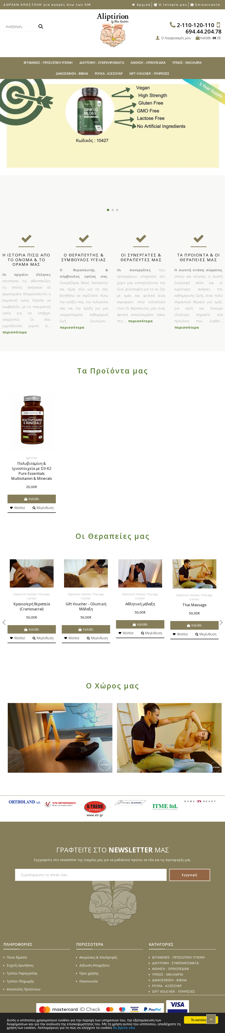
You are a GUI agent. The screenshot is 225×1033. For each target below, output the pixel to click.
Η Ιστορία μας (170, 5)
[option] (112, 127)
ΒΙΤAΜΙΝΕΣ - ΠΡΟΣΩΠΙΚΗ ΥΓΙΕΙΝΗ (48, 62)
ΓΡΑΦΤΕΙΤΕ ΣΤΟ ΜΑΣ (112, 849)
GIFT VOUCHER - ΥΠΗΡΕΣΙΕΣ (149, 73)
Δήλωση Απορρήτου (93, 965)
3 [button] (117, 210)
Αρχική (141, 5)
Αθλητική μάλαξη (140, 603)
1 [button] (108, 210)
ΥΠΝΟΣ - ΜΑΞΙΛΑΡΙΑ (187, 62)
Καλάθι (31, 499)
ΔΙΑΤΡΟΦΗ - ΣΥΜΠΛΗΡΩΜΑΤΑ (101, 62)
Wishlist (17, 508)
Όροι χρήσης (87, 973)
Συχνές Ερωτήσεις (18, 965)
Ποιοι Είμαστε (15, 957)
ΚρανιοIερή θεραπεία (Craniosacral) (31, 606)
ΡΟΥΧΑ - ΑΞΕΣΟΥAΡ (108, 73)
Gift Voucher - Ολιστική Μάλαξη (86, 606)
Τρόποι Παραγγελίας (20, 973)
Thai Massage (194, 604)
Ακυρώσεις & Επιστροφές (96, 957)
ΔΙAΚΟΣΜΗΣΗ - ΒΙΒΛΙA (72, 73)
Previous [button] (8, 142)
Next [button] (217, 142)
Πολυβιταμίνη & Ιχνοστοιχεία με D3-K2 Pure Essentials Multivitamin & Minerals (31, 471)
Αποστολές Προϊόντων (22, 989)
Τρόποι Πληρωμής (18, 981)
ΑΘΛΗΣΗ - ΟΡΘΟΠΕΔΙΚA (148, 62)
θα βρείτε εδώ (130, 1027)
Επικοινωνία (205, 5)
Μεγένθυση (43, 508)
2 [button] (112, 210)
